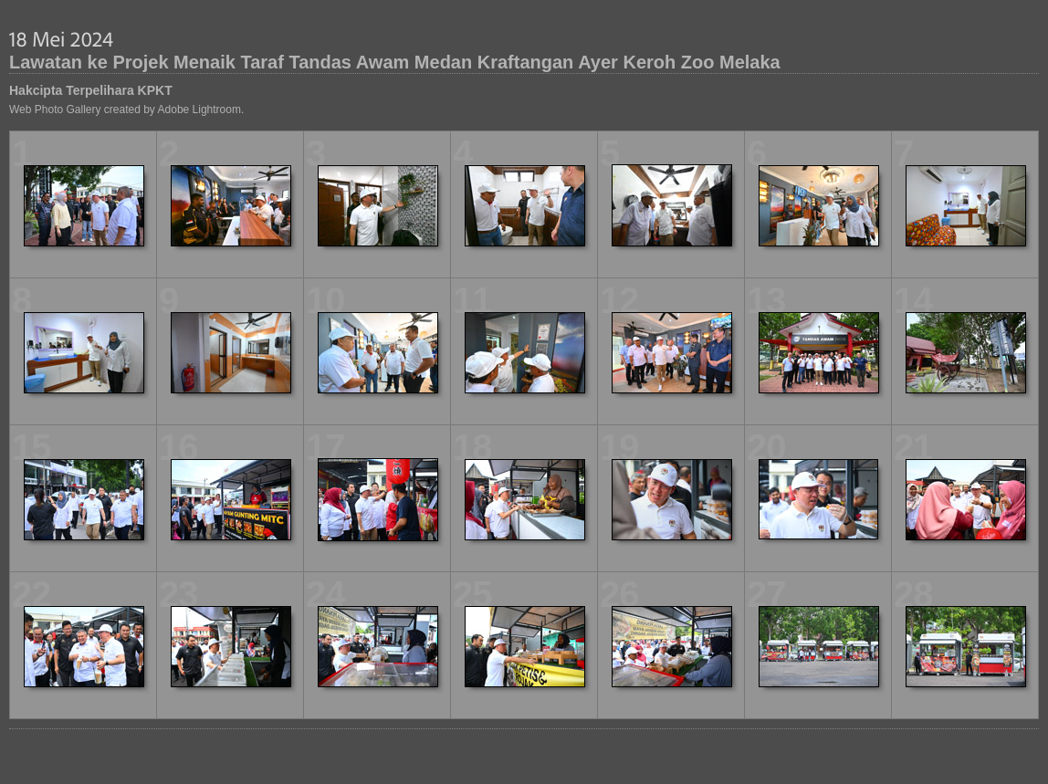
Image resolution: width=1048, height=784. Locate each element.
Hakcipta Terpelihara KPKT (91, 90)
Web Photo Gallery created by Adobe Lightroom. (126, 109)
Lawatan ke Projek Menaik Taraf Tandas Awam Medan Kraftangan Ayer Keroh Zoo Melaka (395, 62)
